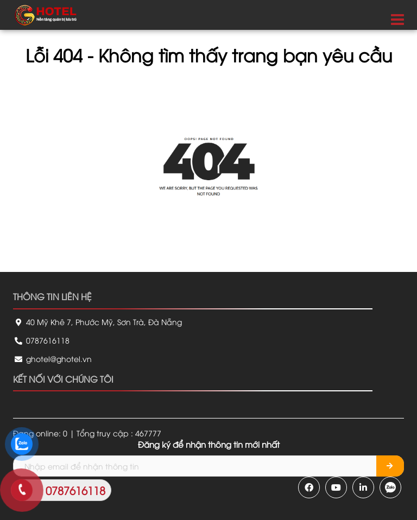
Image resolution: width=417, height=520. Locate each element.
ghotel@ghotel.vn (52, 358)
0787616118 (41, 340)
